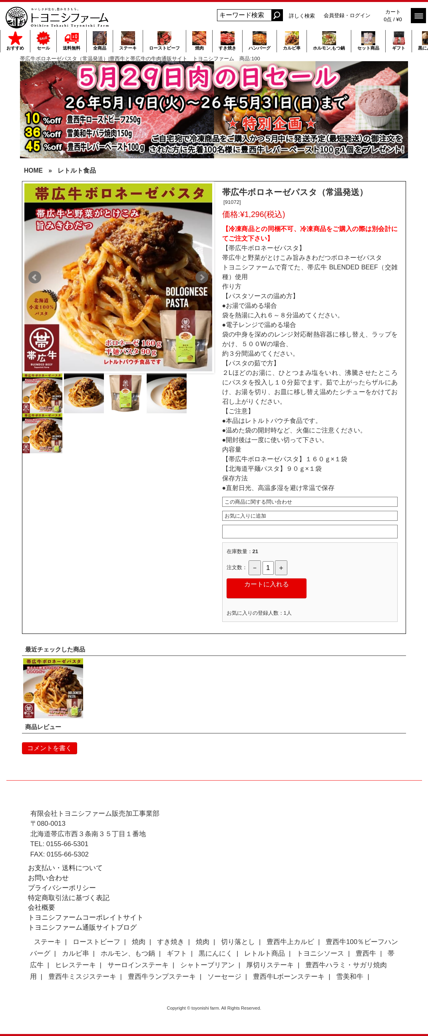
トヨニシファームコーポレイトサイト (85, 917)
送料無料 (71, 40)
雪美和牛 (349, 976)
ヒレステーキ (75, 965)
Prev (34, 277)
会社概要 (41, 907)
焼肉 (199, 40)
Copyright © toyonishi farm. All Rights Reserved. (214, 1008)
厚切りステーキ (270, 965)
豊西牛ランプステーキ (162, 976)
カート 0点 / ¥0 (393, 15)
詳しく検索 (302, 16)
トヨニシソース (320, 953)
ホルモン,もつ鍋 (329, 40)
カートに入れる (266, 584)
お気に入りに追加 (245, 516)
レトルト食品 (77, 170)
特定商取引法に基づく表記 (68, 898)
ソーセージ (224, 976)
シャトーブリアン (207, 965)
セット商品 (368, 40)
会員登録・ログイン (347, 15)
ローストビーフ (164, 40)
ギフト (399, 40)
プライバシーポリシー (62, 888)
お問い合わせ (48, 878)
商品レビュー (43, 726)
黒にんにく (216, 953)
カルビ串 (292, 40)
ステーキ (128, 40)
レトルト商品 (264, 953)
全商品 (100, 40)
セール (43, 40)
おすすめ (15, 40)
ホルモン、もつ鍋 (128, 953)
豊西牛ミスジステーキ (82, 976)
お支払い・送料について (65, 868)
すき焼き (227, 40)
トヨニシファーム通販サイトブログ (82, 927)
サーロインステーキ (138, 965)
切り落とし (238, 942)
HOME (33, 170)
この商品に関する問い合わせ (258, 502)
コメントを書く (49, 748)
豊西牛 (366, 953)
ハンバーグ (260, 40)
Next (201, 277)
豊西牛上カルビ (290, 942)
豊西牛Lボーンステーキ (288, 976)
